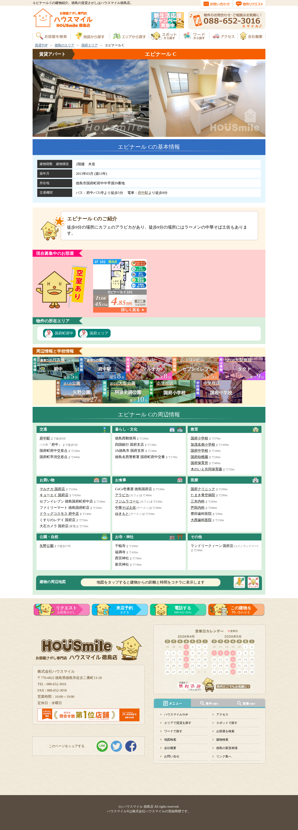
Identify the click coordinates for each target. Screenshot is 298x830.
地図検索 (170, 739)
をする (124, 610)
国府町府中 (64, 333)
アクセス (222, 714)
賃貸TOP (41, 45)
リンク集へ (223, 756)
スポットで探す (226, 723)
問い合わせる (241, 610)
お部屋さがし (66, 610)
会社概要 (170, 748)
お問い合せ (171, 756)
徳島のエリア (64, 45)
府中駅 (143, 193)
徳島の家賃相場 (226, 748)
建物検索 (222, 739)
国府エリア (89, 45)
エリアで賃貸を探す (177, 723)
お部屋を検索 (225, 731)
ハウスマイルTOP (176, 714)
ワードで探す (173, 731)
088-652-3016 (182, 610)
